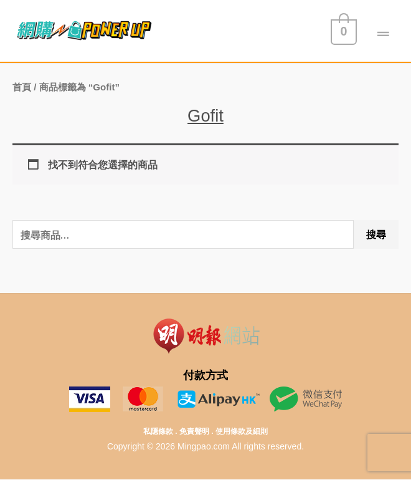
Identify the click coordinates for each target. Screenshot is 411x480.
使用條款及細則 (241, 431)
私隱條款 (158, 431)
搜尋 (376, 234)
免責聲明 (194, 431)
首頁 (21, 87)
